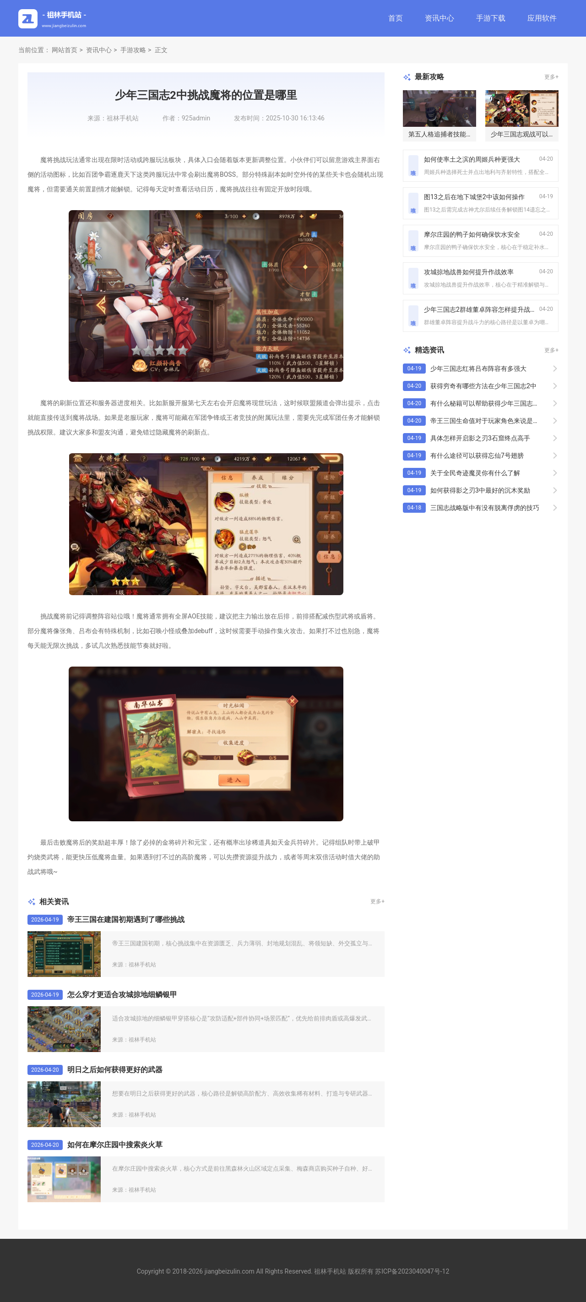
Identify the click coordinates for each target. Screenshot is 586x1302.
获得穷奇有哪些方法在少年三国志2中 (483, 386)
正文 (161, 50)
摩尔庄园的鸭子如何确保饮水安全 (472, 234)
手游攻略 (133, 50)
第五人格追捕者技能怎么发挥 (450, 134)
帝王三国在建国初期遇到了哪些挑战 (125, 919)
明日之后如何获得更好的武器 (115, 1069)
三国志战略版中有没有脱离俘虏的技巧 (484, 507)
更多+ (377, 901)
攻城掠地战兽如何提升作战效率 (469, 272)
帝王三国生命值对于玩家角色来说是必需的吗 (494, 420)
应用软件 (542, 18)
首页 (395, 18)
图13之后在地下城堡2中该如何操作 (474, 197)
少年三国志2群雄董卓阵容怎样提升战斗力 (483, 309)
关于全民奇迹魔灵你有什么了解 (475, 473)
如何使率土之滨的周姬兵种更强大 (472, 159)
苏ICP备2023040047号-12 (412, 1271)
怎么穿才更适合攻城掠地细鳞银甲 (122, 994)
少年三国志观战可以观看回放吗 (536, 134)
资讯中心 (439, 18)
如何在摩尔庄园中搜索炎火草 (115, 1144)
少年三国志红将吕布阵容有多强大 (478, 368)
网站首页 (64, 50)
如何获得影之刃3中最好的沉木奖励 (480, 490)
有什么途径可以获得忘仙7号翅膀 (477, 455)
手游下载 (490, 18)
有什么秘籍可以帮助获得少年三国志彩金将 (491, 403)
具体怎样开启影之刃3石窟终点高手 (480, 438)
